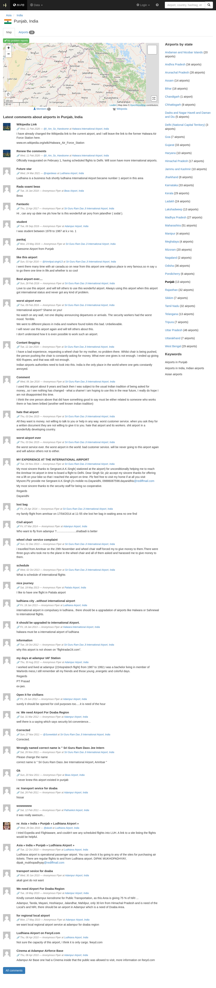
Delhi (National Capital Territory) (185, 124)
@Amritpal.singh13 (52, 261)
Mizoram (170, 249)
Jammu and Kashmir (178, 169)
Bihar (168, 88)
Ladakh (169, 201)
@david (48, 828)
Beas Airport (70, 190)
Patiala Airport (72, 587)
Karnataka (171, 185)
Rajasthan (171, 289)
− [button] (8, 54)
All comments (14, 970)
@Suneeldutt (50, 734)
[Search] (209, 5)
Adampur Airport (73, 226)
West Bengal (173, 346)
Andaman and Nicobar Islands (184, 52)
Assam (169, 80)
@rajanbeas (49, 173)
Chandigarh (172, 96)
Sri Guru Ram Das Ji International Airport (86, 208)
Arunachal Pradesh (177, 72)
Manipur (170, 233)
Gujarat (169, 145)
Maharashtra (173, 225)
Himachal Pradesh (176, 161)
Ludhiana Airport (68, 173)
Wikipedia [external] (120, 109)
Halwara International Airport (87, 128)
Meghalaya (172, 241)
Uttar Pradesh (173, 330)
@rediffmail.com (144, 481)
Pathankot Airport (73, 810)
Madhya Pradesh (175, 217)
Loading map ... (80, 74)
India (106, 128)
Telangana (171, 314)
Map (9, 32)
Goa (167, 136)
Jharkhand (171, 177)
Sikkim (169, 298)
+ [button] (8, 48)
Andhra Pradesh (175, 64)
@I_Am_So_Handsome (56, 128)
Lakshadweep (173, 209)
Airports (26, 32)
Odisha (169, 265)
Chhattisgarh (173, 104)
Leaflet (113, 105)
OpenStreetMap (138, 105)
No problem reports (16, 40)
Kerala (169, 193)
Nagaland (171, 257)
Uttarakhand (172, 338)
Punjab (170, 281)
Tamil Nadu (172, 306)
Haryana (170, 153)
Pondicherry (172, 273)
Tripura (169, 322)
